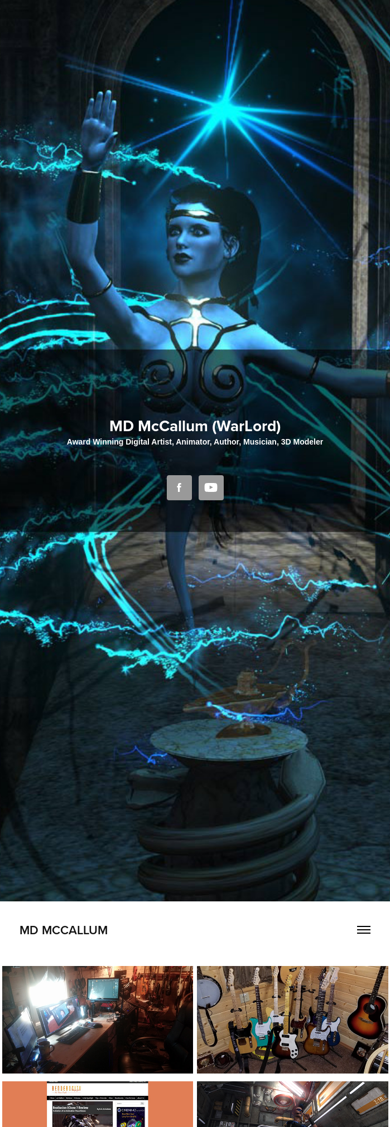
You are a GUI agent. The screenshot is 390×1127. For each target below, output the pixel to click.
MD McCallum (64, 930)
